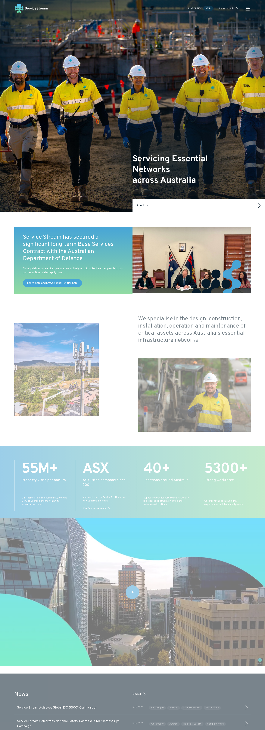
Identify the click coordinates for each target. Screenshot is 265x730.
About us (199, 205)
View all (136, 694)
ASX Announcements (94, 508)
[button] (248, 8)
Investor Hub (226, 8)
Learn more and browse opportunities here (52, 283)
